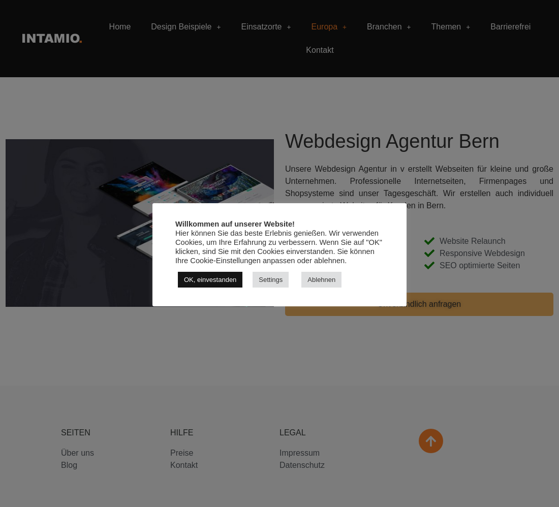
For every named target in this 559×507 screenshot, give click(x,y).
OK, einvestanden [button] (210, 279)
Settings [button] (271, 279)
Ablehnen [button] (321, 279)
